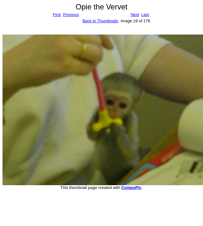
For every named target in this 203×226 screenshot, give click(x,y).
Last (145, 14)
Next (135, 14)
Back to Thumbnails (100, 21)
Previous (71, 14)
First (57, 14)
